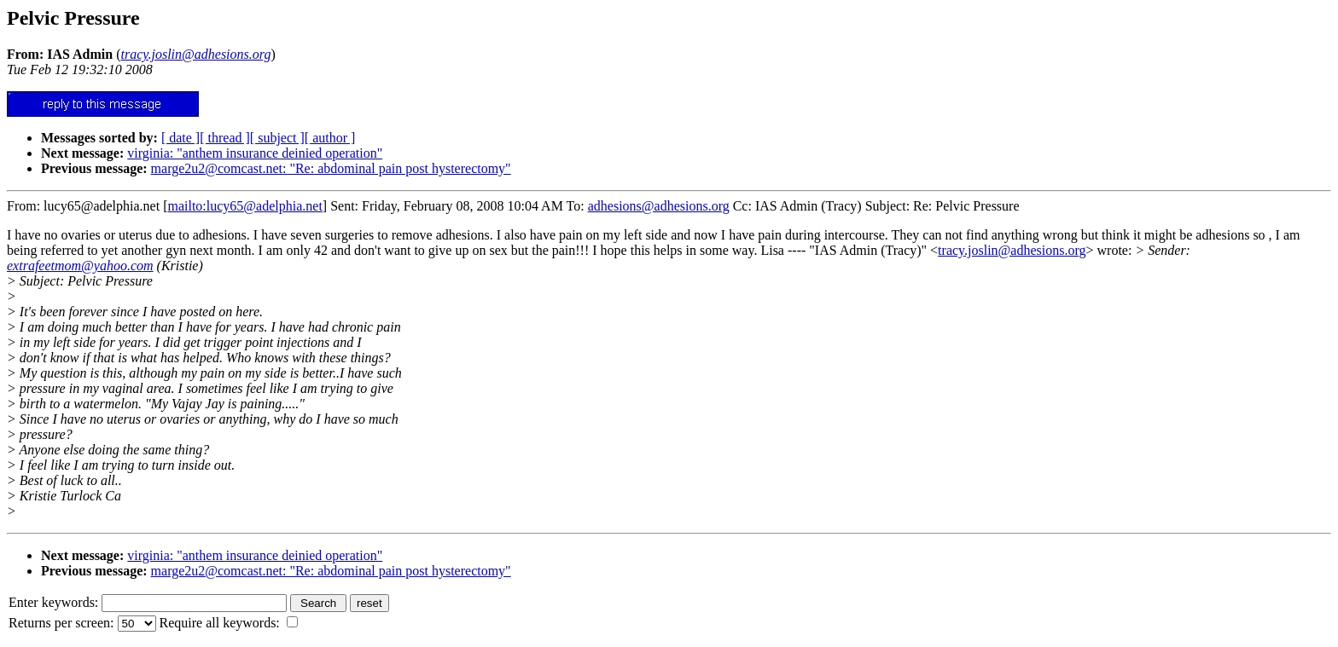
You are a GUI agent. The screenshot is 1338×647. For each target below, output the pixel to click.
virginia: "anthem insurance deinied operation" (254, 153)
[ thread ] (225, 137)
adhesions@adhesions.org (659, 206)
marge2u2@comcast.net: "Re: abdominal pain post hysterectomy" (331, 168)
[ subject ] (277, 137)
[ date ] (180, 137)
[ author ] (330, 137)
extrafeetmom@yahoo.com (80, 265)
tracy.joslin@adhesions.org (1011, 250)
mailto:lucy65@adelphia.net (244, 206)
